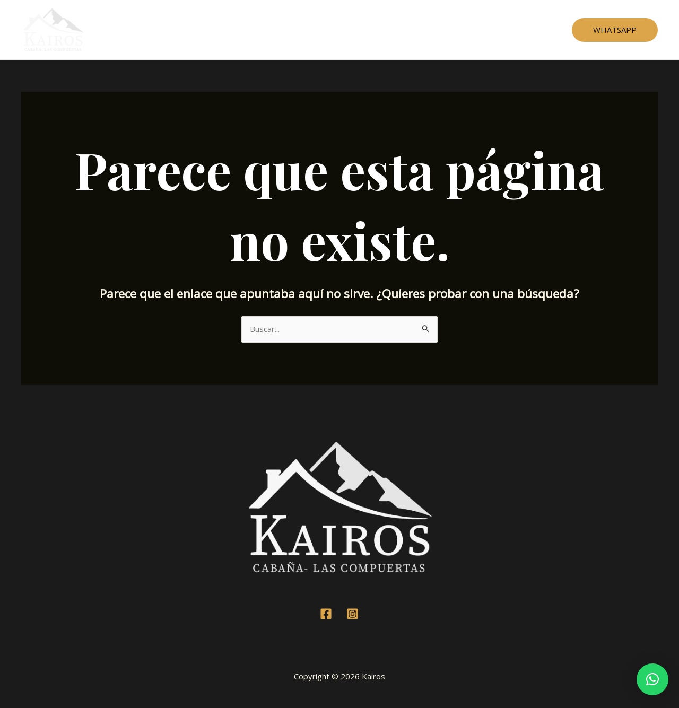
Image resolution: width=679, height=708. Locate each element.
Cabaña (286, 29)
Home (245, 29)
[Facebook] (326, 614)
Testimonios (338, 29)
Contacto (429, 29)
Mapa (387, 29)
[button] (652, 679)
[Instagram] (352, 614)
